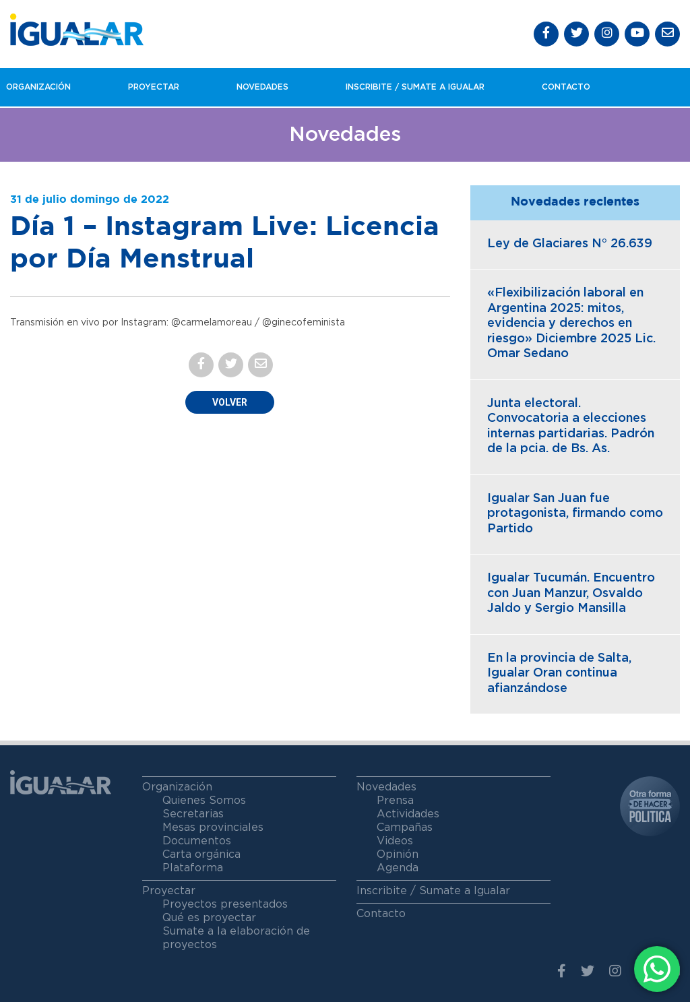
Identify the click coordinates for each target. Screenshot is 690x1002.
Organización (38, 87)
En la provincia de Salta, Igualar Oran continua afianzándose (559, 673)
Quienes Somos (204, 800)
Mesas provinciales (212, 827)
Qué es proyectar (209, 917)
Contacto (566, 87)
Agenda (397, 868)
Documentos (196, 841)
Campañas (405, 827)
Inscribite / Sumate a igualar (415, 87)
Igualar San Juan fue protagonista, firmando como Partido (575, 514)
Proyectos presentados (225, 904)
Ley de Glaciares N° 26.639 (569, 244)
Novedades (262, 87)
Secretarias (193, 814)
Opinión (397, 854)
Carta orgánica (201, 854)
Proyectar (153, 87)
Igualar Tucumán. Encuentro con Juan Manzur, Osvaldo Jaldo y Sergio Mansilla (571, 593)
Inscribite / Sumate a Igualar (433, 890)
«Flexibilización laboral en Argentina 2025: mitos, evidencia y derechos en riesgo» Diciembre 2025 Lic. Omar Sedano (571, 323)
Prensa (395, 800)
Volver (229, 402)
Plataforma (192, 868)
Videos (395, 841)
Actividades (408, 814)
